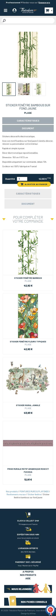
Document (28, 128)
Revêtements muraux (16, 494)
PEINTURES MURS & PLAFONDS (34, 491)
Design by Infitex (28, 613)
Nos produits (12, 491)
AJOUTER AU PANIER (34, 184)
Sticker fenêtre (34, 494)
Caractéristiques (28, 120)
